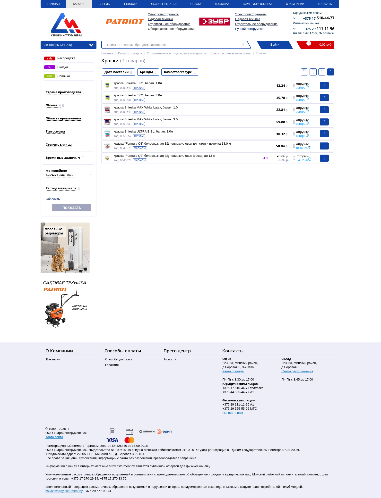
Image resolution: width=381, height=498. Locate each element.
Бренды (104, 3)
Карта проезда (232, 371)
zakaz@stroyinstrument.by (63, 491)
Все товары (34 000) (68, 44)
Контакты (325, 3)
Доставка (222, 3)
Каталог (79, 3)
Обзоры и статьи (163, 3)
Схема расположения (297, 371)
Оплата (195, 3)
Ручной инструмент (249, 29)
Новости (130, 3)
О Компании (295, 3)
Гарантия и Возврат (257, 3)
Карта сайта (54, 437)
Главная (53, 3)
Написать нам (232, 413)
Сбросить (53, 199)
